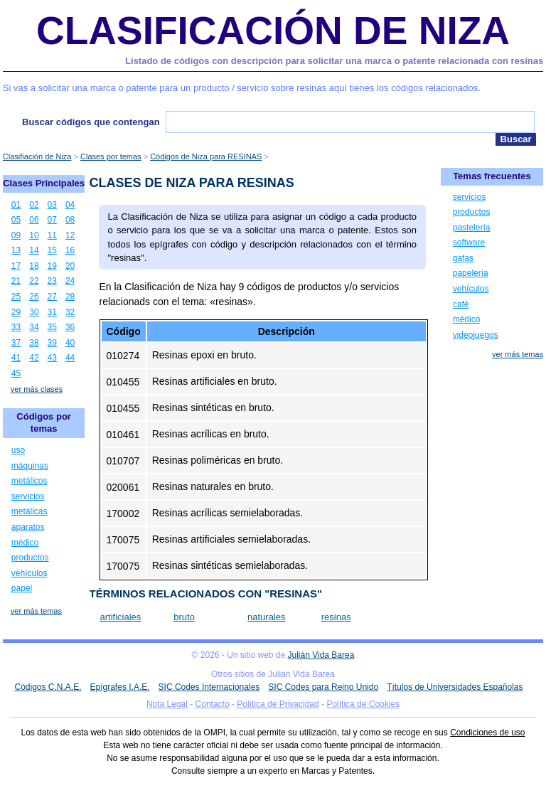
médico (25, 543)
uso (18, 450)
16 (70, 250)
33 (16, 327)
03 (52, 205)
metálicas (29, 511)
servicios (28, 496)
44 (70, 358)
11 (52, 235)
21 (16, 281)
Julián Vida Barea (321, 655)
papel (21, 588)
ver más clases (37, 389)
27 (52, 297)
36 (70, 327)
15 (52, 250)
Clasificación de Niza (273, 31)
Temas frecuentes (492, 176)
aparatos (28, 527)
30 (33, 312)
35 (52, 327)
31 (52, 312)
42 (33, 358)
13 (16, 250)
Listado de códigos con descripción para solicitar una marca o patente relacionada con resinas (334, 60)
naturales (266, 617)
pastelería (472, 228)
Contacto (213, 704)
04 (70, 205)
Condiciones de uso (487, 733)
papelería (470, 273)
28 (70, 297)
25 (16, 297)
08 (70, 220)
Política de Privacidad (277, 704)
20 (70, 266)
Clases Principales (44, 183)
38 (33, 343)
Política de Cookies (363, 704)
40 (70, 343)
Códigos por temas (43, 422)
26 (33, 297)
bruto (184, 617)
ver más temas (36, 611)
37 (16, 343)
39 (52, 343)
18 (33, 266)
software (469, 242)
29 (16, 312)
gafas (463, 258)
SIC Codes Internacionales (209, 687)
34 (33, 327)
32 (70, 312)
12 (70, 235)
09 (16, 235)
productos (30, 558)
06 (33, 220)
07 (52, 220)
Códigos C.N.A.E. (47, 687)
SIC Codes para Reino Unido (323, 687)
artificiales (120, 617)
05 (16, 220)
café (461, 304)
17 (16, 266)
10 (33, 235)
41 (16, 358)
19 (52, 266)
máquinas (29, 466)
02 (33, 205)
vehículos (29, 573)
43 (52, 358)
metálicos (29, 481)
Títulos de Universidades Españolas (455, 687)
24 (70, 281)
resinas (336, 617)
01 (16, 205)
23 (52, 281)
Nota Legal (167, 704)
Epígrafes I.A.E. (120, 687)
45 (16, 373)
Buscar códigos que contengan (91, 122)
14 (33, 250)
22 (33, 281)
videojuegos (475, 335)
